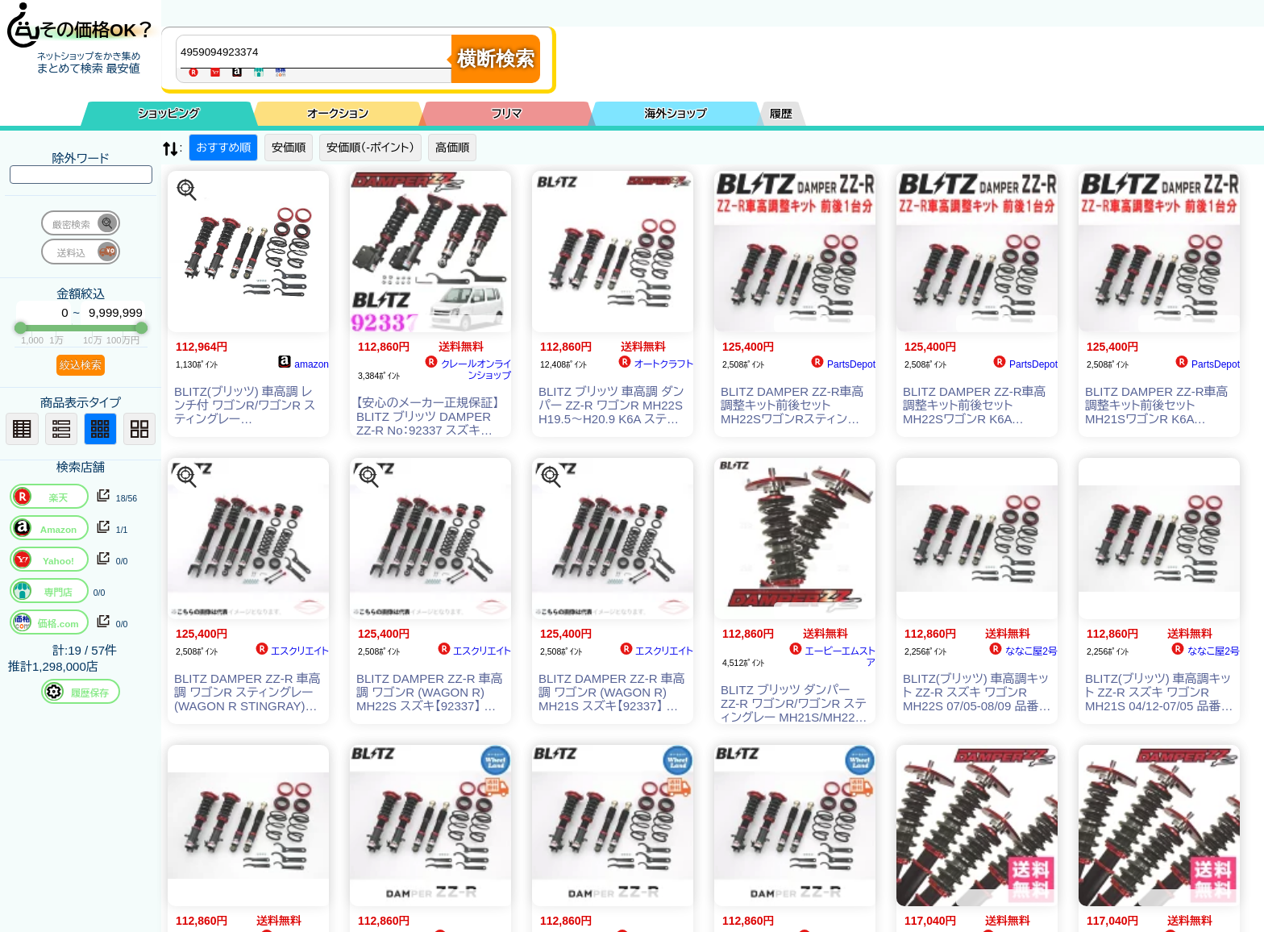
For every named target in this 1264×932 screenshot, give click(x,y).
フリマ (507, 113)
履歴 (781, 113)
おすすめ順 (223, 147)
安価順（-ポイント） (370, 147)
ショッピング (169, 113)
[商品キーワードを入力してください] (318, 51)
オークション (337, 113)
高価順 (452, 147)
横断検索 (495, 58)
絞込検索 (81, 365)
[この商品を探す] (187, 190)
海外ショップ (675, 113)
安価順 (289, 147)
